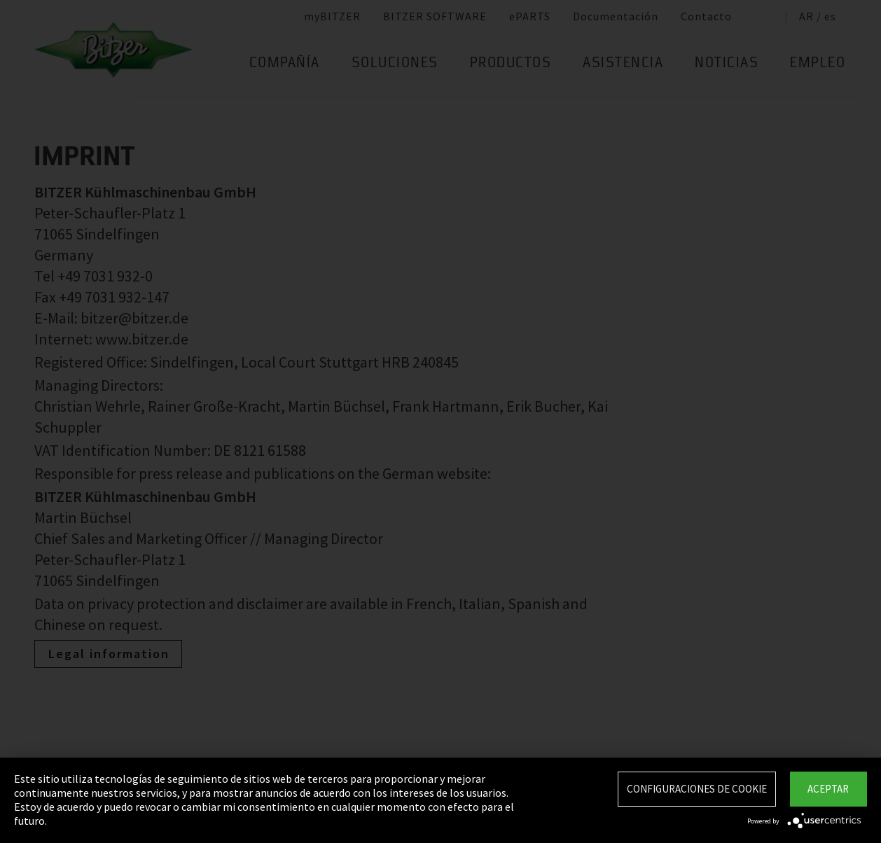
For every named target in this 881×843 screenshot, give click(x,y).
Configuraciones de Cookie (697, 788)
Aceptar (828, 788)
